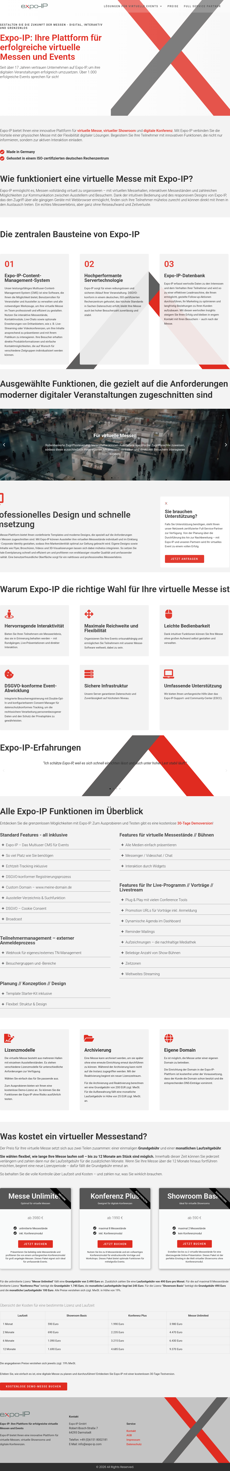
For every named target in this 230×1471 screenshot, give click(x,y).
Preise (172, 6)
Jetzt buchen (35, 1244)
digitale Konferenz (158, 130)
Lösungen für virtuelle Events (133, 6)
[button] (4, 444)
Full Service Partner (202, 6)
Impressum (133, 1439)
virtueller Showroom (120, 130)
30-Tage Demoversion (195, 823)
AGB (129, 1435)
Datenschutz (134, 1444)
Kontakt (131, 1431)
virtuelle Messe (89, 130)
